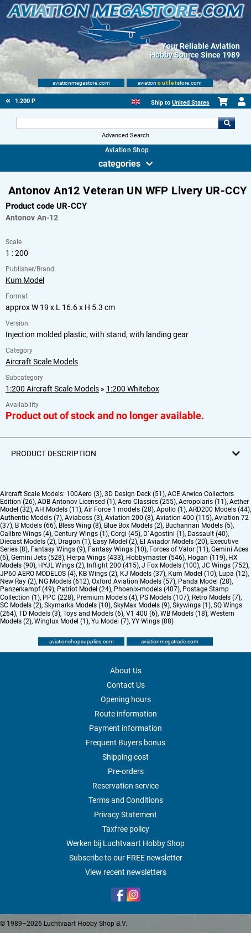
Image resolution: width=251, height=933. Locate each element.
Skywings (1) (191, 605)
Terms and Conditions (125, 800)
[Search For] (117, 123)
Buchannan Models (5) (199, 525)
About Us (126, 670)
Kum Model (25, 280)
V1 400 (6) (142, 613)
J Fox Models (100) (170, 565)
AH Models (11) (58, 509)
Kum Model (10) (192, 574)
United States (191, 102)
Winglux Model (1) (61, 621)
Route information (126, 713)
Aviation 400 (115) (184, 518)
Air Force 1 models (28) (119, 509)
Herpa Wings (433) (95, 557)
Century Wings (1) (81, 534)
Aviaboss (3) (83, 518)
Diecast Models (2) (27, 541)
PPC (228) (58, 597)
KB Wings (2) (98, 574)
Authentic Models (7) (31, 518)
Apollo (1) (171, 509)
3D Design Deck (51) (134, 494)
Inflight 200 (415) (113, 565)
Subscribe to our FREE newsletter (125, 857)
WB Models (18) (183, 613)
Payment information (125, 728)
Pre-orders (126, 771)
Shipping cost (125, 756)
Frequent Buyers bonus (125, 742)
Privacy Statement (125, 814)
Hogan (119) (206, 557)
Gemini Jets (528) (37, 557)
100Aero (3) (84, 494)
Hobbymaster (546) (155, 557)
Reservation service (125, 785)
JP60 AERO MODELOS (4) (38, 574)
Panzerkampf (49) (27, 589)
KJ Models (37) (142, 574)
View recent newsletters (125, 872)
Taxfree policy (125, 828)
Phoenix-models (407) (147, 589)
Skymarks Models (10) (77, 605)
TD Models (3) (39, 613)
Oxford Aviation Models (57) (133, 581)
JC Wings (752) (225, 565)
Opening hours (126, 699)
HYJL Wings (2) (61, 565)
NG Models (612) (64, 581)
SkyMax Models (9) (141, 605)
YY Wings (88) (153, 621)
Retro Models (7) (216, 597)
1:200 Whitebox (132, 388)
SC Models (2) (20, 605)
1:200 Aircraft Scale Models (52, 388)
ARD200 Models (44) (219, 509)
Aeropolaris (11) (203, 502)
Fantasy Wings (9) (57, 549)
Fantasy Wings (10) (117, 549)
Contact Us (126, 685)
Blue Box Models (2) (133, 525)
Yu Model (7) (110, 621)
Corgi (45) (125, 534)
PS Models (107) (164, 597)
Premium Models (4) (106, 597)
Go (226, 123)
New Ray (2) (18, 581)
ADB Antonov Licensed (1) (76, 502)
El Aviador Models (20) (173, 541)
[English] (136, 100)
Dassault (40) (207, 534)
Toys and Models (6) (93, 613)
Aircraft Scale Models (42, 361)
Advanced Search (125, 135)
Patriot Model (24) (84, 589)
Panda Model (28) (205, 581)
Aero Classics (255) (147, 502)
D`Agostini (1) (164, 534)
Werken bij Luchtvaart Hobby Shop (125, 843)
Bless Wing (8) (80, 525)
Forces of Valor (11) (178, 549)
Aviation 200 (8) (129, 518)
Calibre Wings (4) (25, 534)
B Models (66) (35, 525)
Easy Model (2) (115, 541)
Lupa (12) (233, 574)
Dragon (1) (74, 541)
